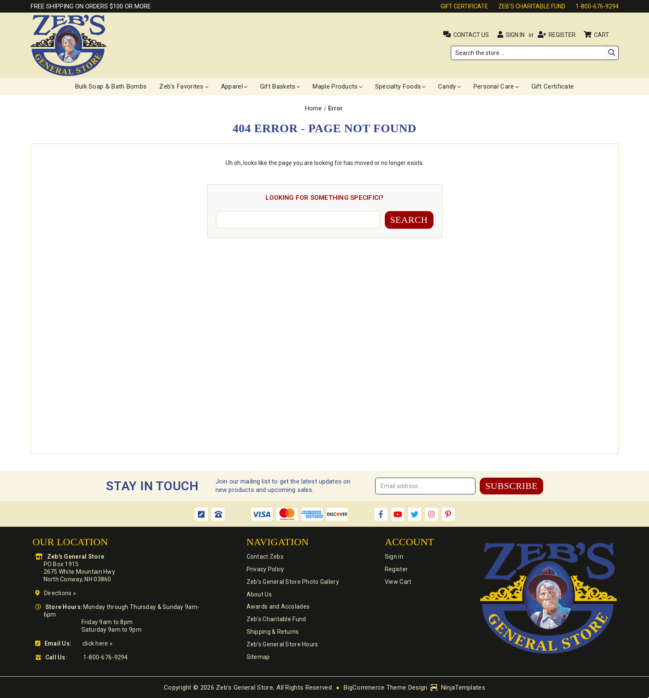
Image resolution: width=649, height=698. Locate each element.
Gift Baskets (280, 86)
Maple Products (337, 86)
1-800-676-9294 (597, 6)
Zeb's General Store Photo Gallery (292, 581)
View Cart (398, 581)
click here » (97, 643)
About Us (258, 594)
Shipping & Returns (272, 631)
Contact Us (471, 34)
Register (562, 34)
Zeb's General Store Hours (282, 644)
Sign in (515, 34)
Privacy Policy (265, 568)
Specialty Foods (400, 86)
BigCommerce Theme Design (385, 687)
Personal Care (496, 86)
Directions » (60, 592)
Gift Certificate (464, 6)
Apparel (234, 86)
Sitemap (258, 657)
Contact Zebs (264, 556)
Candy (449, 86)
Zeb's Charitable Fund (531, 6)
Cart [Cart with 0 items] (602, 34)
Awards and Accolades (278, 606)
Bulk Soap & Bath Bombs (111, 86)
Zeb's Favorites (183, 86)
